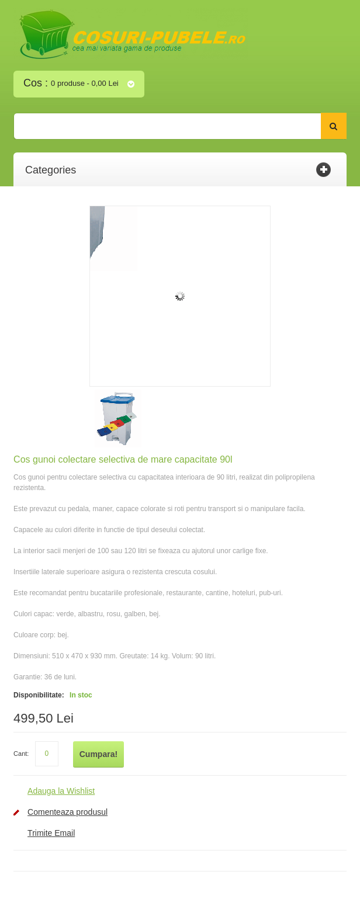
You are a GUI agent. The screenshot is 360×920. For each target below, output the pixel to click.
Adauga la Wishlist (61, 791)
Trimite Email (51, 833)
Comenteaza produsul (67, 812)
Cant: (21, 753)
